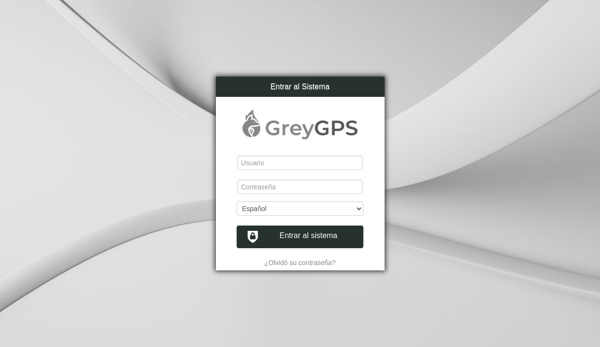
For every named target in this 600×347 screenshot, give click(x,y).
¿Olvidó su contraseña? (300, 263)
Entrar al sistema (292, 237)
